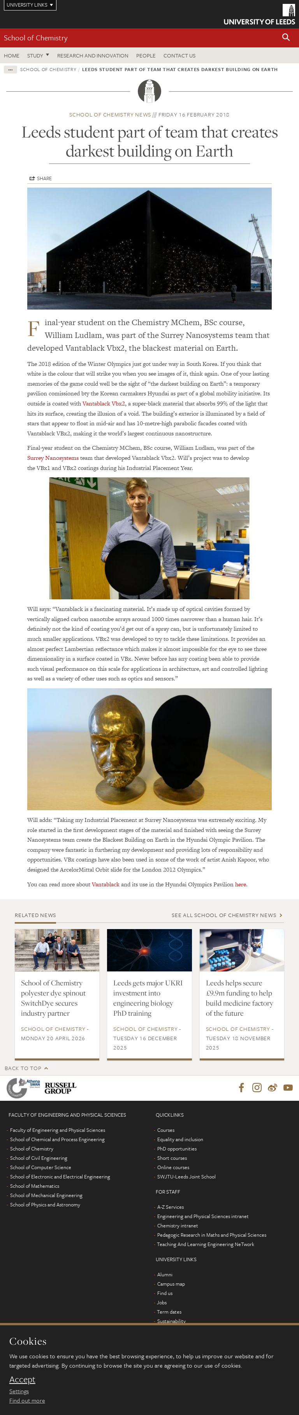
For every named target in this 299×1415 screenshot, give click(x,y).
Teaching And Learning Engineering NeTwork (205, 1244)
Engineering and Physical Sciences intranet (203, 1216)
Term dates (169, 1312)
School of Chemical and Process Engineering (57, 1139)
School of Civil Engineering (38, 1158)
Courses (165, 1130)
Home (11, 55)
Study (35, 55)
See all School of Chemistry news (224, 915)
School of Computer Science (40, 1167)
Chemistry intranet (177, 1226)
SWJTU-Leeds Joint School (186, 1177)
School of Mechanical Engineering (46, 1195)
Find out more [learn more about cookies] (27, 1400)
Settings (19, 1391)
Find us (164, 1293)
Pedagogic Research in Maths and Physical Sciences (211, 1235)
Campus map (171, 1284)
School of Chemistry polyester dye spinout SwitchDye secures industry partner (53, 998)
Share (44, 178)
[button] (286, 38)
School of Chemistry (35, 37)
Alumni (164, 1275)
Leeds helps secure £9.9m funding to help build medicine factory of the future (239, 998)
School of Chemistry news (110, 114)
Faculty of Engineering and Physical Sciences (57, 1130)
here (240, 884)
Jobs (162, 1303)
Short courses (172, 1158)
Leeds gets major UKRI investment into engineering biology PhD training (148, 998)
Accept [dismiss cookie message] (22, 1379)
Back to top (23, 1068)
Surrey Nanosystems (53, 458)
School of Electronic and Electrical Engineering (60, 1177)
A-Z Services (170, 1207)
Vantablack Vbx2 (104, 403)
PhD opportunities (177, 1149)
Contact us (179, 55)
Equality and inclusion (180, 1139)
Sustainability (171, 1321)
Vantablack (106, 884)
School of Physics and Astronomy (45, 1205)
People (146, 55)
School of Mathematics (34, 1186)
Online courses (173, 1167)
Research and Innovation (92, 55)
